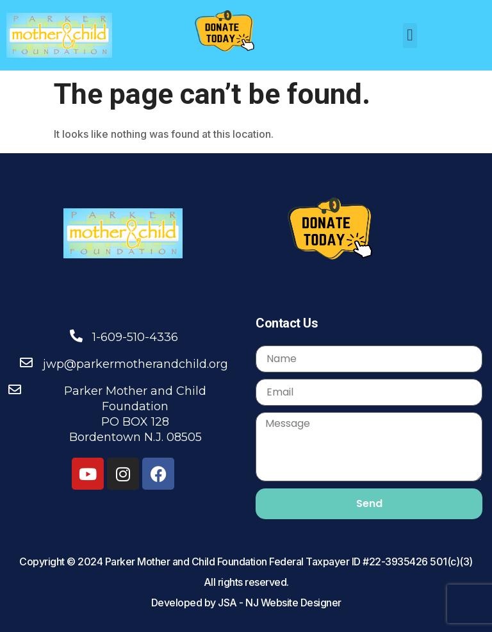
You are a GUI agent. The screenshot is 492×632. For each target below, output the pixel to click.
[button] (410, 35)
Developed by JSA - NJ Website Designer (246, 602)
